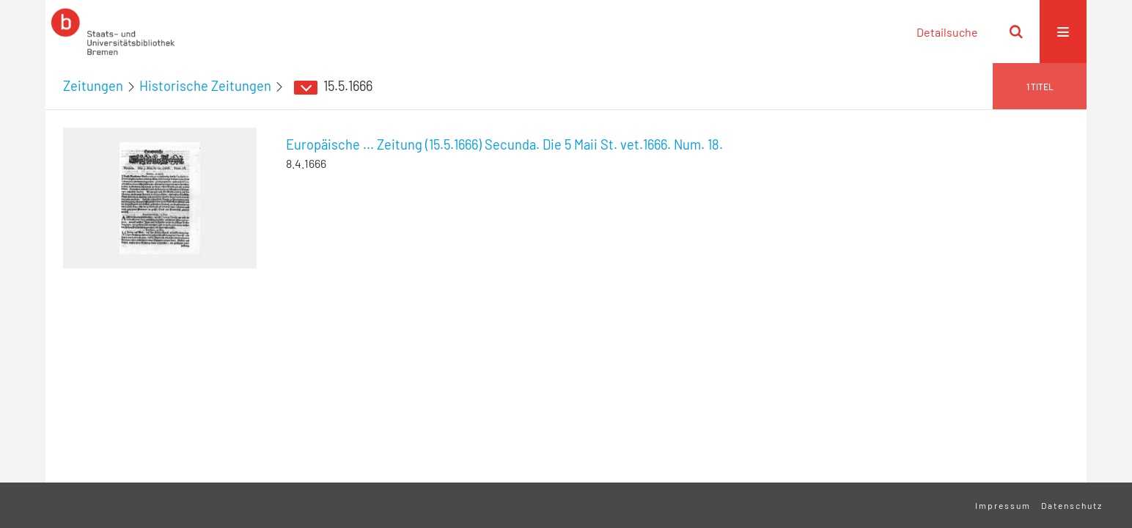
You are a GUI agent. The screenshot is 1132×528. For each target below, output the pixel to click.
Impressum (1003, 505)
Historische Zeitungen (205, 86)
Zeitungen (93, 86)
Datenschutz (1072, 505)
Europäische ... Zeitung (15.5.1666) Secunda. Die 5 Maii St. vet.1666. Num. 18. (504, 144)
